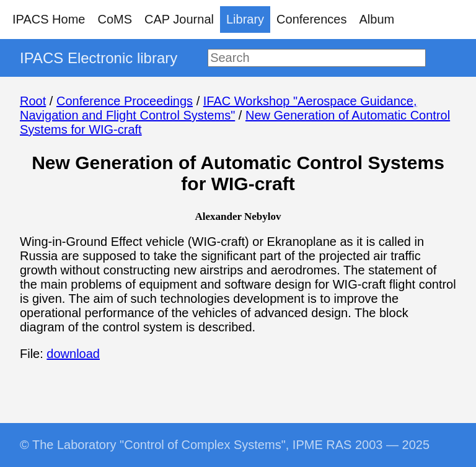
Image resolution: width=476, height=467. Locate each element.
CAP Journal (179, 19)
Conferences (311, 19)
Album (377, 19)
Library (245, 19)
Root (33, 101)
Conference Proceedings (124, 101)
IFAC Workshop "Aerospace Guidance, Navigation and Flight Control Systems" (218, 108)
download (73, 353)
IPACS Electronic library (98, 58)
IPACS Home (48, 19)
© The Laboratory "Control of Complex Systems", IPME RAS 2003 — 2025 (225, 445)
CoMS (114, 19)
